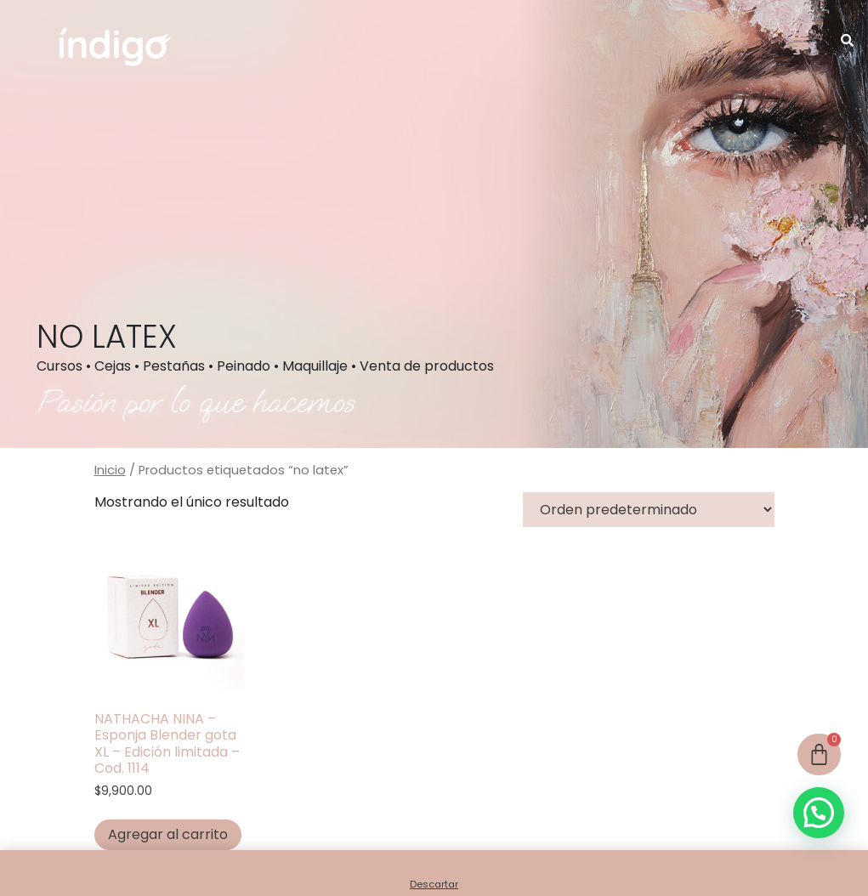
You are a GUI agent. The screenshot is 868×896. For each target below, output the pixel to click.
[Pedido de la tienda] (648, 509)
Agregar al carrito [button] (168, 834)
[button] (800, 42)
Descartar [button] (434, 884)
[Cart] (819, 754)
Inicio (110, 470)
